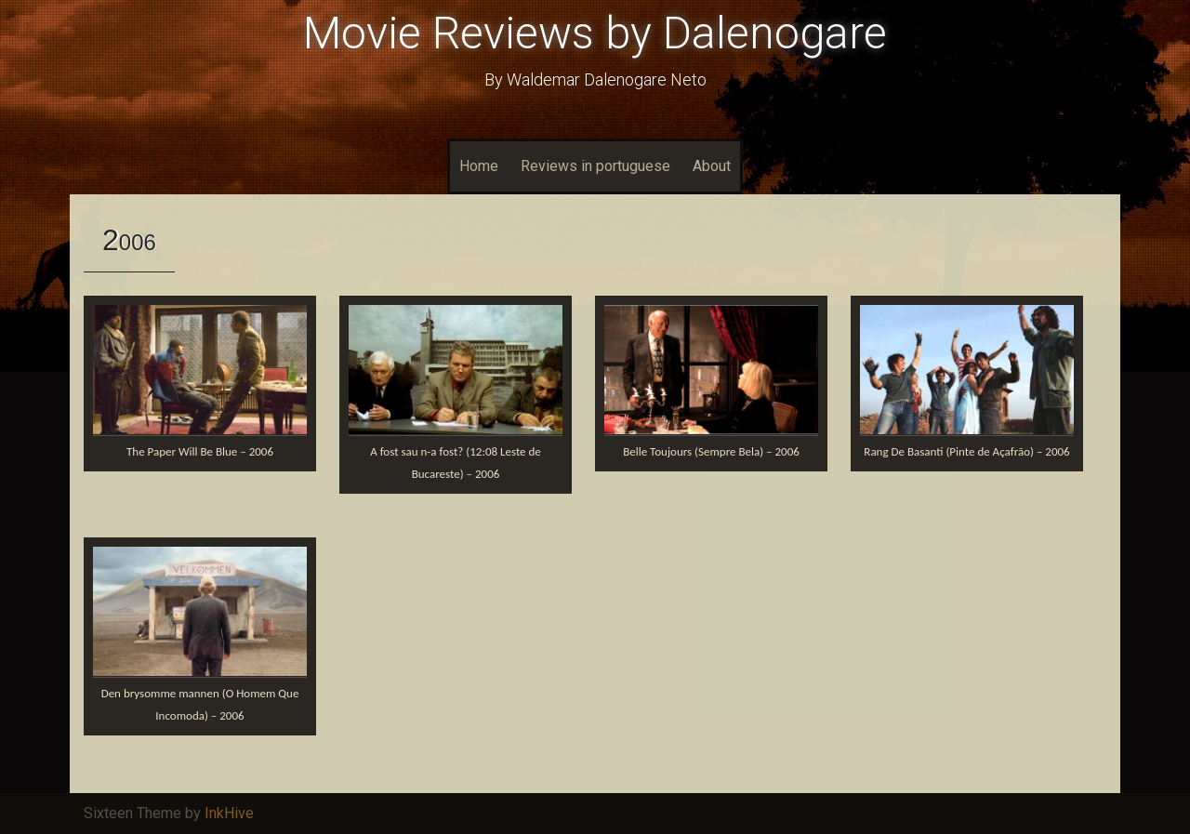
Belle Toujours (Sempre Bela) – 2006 (711, 451)
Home (478, 166)
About (712, 166)
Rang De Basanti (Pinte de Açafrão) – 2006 (966, 451)
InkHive (229, 813)
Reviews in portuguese (595, 166)
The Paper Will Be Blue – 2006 (199, 451)
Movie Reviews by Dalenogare (595, 33)
